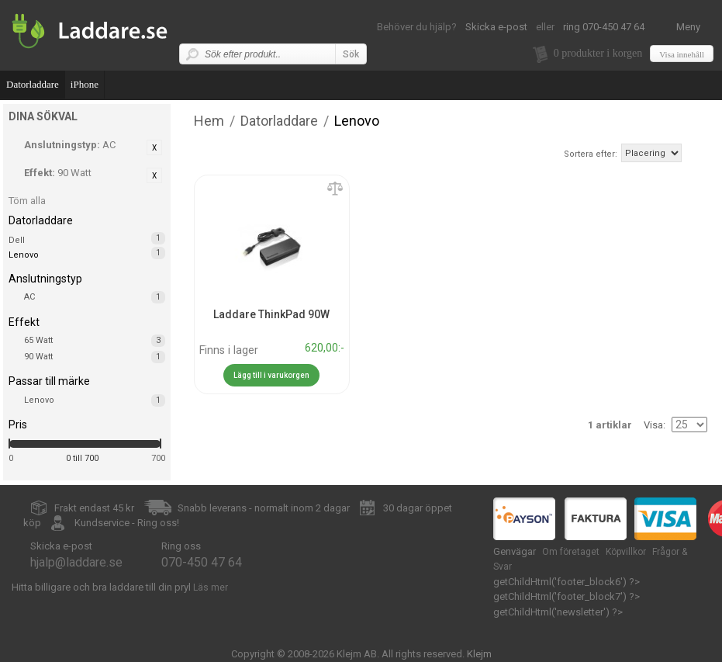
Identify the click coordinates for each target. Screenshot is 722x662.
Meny (688, 27)
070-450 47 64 (201, 562)
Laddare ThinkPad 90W (271, 314)
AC (94, 297)
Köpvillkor (626, 551)
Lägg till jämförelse (335, 189)
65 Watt (94, 340)
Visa (653, 425)
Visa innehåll (681, 54)
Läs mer (210, 587)
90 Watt (94, 357)
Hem (209, 121)
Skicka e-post (496, 27)
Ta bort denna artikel (154, 147)
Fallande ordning (695, 153)
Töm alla (27, 200)
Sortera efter (589, 154)
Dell (17, 240)
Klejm (479, 654)
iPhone (84, 84)
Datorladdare (32, 84)
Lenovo (94, 400)
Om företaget (570, 551)
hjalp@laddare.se (76, 562)
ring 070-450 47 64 (603, 27)
